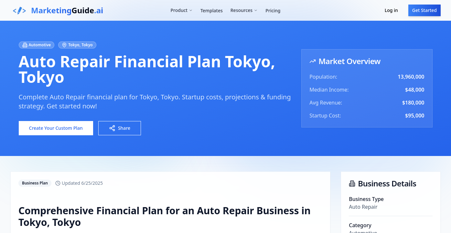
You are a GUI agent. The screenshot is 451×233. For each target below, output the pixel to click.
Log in (391, 10)
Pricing (272, 10)
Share (119, 128)
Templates (211, 10)
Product (181, 10)
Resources (244, 10)
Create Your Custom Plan (56, 128)
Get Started (424, 10)
